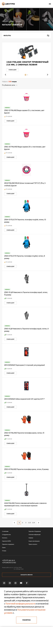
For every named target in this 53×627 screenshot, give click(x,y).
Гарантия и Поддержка (35, 531)
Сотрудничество (6, 534)
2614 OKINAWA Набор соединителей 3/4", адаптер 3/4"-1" (24, 399)
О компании (5, 531)
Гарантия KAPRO (6, 541)
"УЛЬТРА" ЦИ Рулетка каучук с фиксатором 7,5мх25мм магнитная (25, 63)
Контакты (4, 538)
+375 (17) (5, 560)
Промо (4, 547)
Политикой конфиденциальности (20, 604)
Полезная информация (34, 534)
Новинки (31, 538)
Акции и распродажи (34, 541)
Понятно (26, 620)
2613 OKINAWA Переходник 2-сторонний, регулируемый (24, 365)
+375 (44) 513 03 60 (9, 563)
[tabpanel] (26, 60)
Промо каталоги (33, 544)
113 (29, 523)
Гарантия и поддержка (8, 544)
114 (33, 523)
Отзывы (4, 550)
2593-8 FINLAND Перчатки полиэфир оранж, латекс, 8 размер (26, 469)
